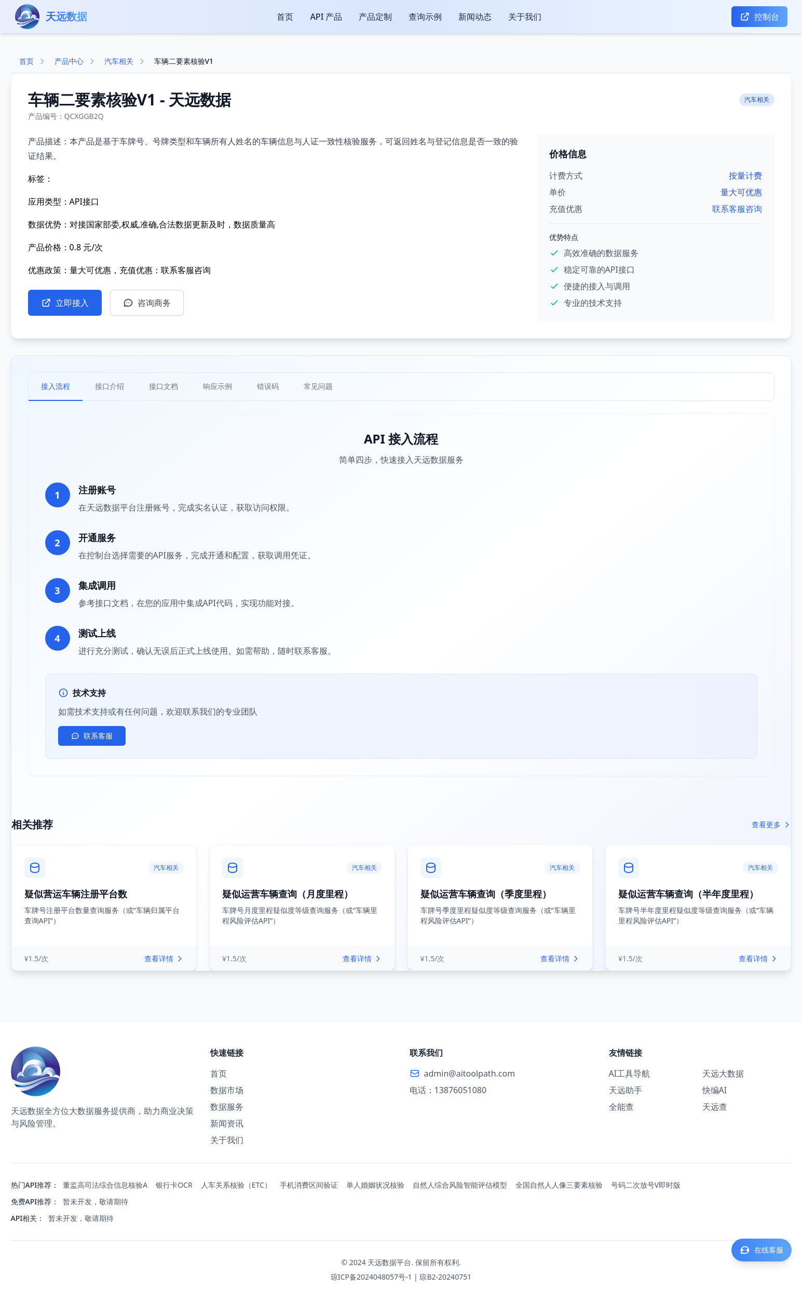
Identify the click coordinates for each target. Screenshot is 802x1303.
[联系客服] (761, 1250)
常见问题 (318, 386)
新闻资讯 (226, 1123)
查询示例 (425, 16)
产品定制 (375, 16)
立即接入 (65, 302)
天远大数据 (723, 1073)
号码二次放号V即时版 (646, 1185)
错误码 (268, 386)
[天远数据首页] (51, 16)
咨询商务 (147, 302)
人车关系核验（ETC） (236, 1185)
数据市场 (226, 1090)
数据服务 (226, 1106)
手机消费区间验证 (309, 1185)
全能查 (621, 1106)
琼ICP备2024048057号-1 (371, 1277)
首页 (285, 16)
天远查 (714, 1106)
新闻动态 (475, 16)
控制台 (759, 16)
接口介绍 (109, 386)
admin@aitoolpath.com (469, 1073)
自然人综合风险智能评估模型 (460, 1185)
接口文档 (163, 386)
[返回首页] (102, 1071)
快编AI (714, 1090)
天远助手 (625, 1090)
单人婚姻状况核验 (375, 1185)
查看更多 (771, 824)
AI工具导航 (629, 1073)
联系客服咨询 (737, 208)
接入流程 (55, 386)
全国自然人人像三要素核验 (559, 1185)
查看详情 (164, 958)
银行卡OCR (174, 1185)
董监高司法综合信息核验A (105, 1185)
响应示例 (217, 386)
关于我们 (524, 16)
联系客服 (92, 736)
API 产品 (326, 16)
